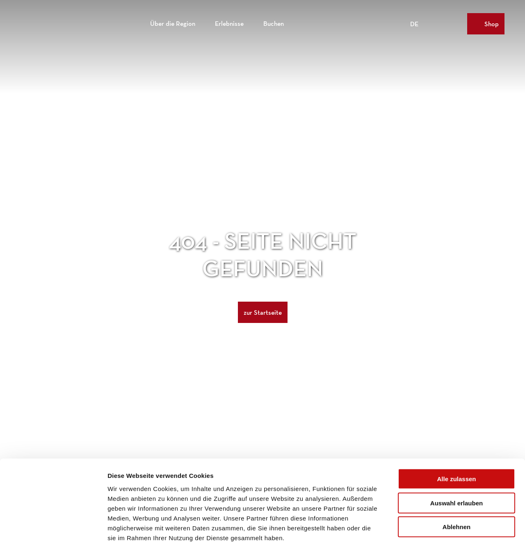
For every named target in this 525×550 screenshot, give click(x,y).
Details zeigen (436, 533)
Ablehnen (456, 489)
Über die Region (172, 22)
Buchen (273, 22)
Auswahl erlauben (456, 466)
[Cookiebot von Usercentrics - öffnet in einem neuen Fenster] (53, 534)
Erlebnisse (229, 22)
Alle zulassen (456, 442)
